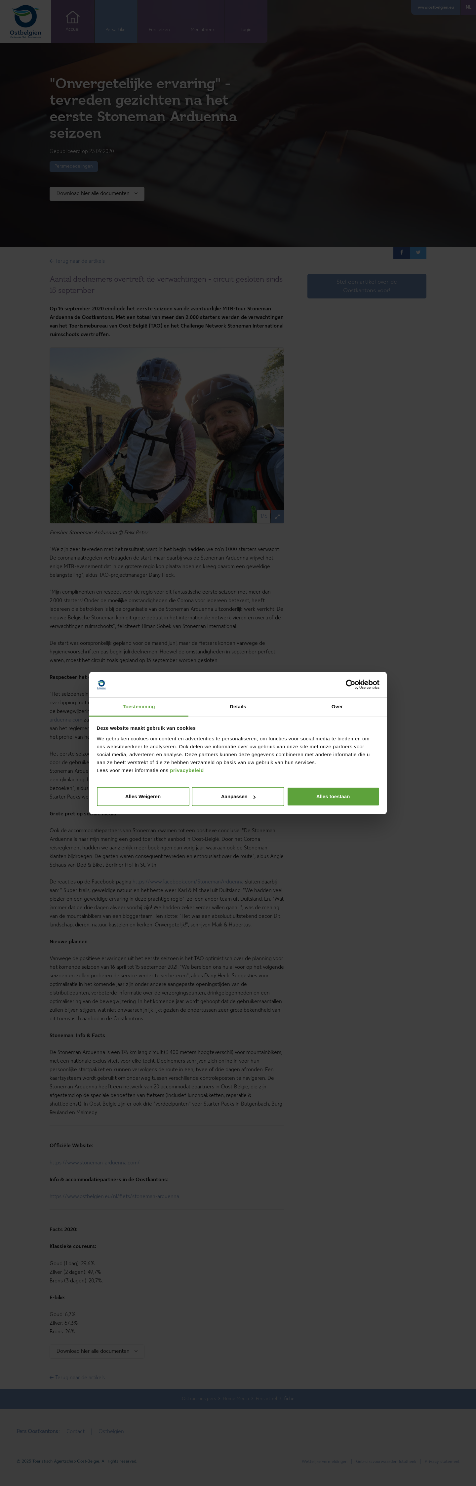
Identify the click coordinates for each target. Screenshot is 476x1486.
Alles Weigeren (143, 796)
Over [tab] (337, 706)
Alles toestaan (333, 796)
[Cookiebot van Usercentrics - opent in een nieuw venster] (350, 685)
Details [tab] (238, 706)
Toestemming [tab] (139, 706)
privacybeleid (187, 770)
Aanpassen (238, 796)
